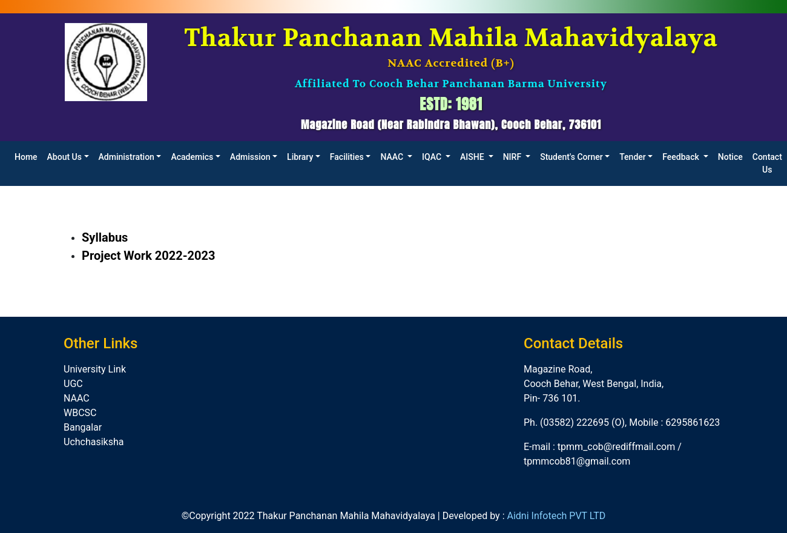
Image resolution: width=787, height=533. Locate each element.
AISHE (473, 157)
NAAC (392, 157)
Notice (730, 157)
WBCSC (80, 413)
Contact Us (767, 163)
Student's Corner (571, 157)
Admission (250, 157)
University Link (95, 369)
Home (26, 157)
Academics (192, 157)
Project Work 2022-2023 (149, 255)
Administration (126, 157)
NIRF (513, 157)
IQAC (432, 157)
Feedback (681, 157)
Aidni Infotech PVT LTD (556, 515)
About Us (64, 157)
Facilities (347, 157)
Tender (632, 157)
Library (300, 157)
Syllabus (105, 237)
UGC (73, 383)
